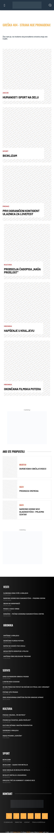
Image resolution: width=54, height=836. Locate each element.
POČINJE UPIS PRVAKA (10, 692)
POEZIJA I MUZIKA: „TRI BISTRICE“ (14, 715)
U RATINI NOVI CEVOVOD (11, 681)
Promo (6, 206)
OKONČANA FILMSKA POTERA (22, 389)
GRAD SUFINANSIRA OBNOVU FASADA (16, 676)
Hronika (8, 326)
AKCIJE (6, 93)
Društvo (22, 465)
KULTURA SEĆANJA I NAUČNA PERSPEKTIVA (17, 725)
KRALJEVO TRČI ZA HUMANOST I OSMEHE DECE (19, 780)
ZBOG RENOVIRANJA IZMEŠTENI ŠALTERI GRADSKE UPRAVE (23, 697)
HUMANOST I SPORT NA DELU (21, 97)
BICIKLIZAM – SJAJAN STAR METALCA (15, 764)
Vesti (21, 487)
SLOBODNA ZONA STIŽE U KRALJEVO (15, 593)
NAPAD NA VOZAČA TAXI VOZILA (14, 646)
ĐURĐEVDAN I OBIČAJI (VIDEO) (32, 468)
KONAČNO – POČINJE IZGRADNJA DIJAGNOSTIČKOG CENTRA (23, 614)
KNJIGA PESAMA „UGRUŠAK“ (12, 735)
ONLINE (28, 832)
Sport (5, 151)
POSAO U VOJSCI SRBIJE (11, 608)
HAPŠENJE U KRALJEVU (19, 330)
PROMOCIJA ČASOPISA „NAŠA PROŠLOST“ (22, 270)
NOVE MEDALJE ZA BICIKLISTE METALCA (16, 770)
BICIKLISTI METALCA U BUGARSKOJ (14, 775)
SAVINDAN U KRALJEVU (11, 730)
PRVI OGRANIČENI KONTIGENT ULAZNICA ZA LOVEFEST (21, 212)
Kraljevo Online (16, 832)
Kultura (8, 265)
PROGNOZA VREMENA (28, 491)
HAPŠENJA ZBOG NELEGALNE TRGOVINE (17, 656)
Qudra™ (41, 832)
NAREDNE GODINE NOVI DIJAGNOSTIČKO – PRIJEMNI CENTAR (31, 512)
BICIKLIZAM (10, 155)
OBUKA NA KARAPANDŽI (11, 603)
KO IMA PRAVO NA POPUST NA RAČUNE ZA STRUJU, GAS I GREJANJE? (26, 687)
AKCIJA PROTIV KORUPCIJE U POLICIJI (15, 651)
